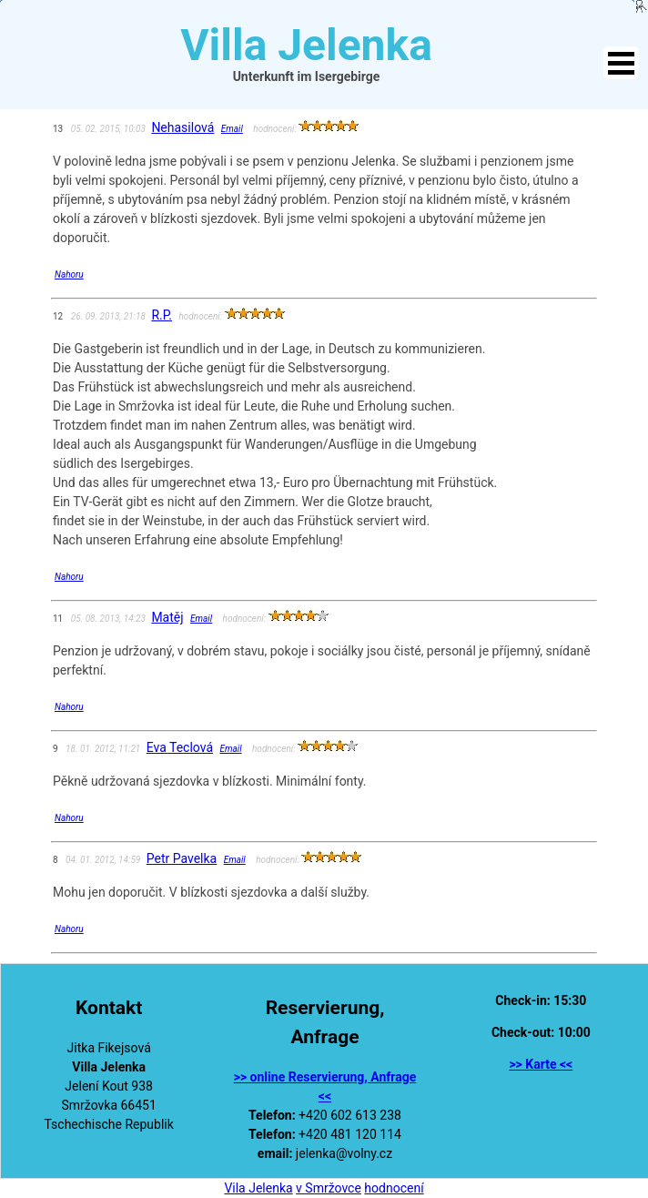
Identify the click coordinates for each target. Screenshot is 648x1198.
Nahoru (69, 274)
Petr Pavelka (182, 858)
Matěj (167, 617)
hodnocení (393, 1188)
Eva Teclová (180, 747)
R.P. (161, 315)
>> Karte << (540, 1064)
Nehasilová (182, 127)
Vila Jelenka (258, 1188)
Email (232, 129)
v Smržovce (328, 1188)
